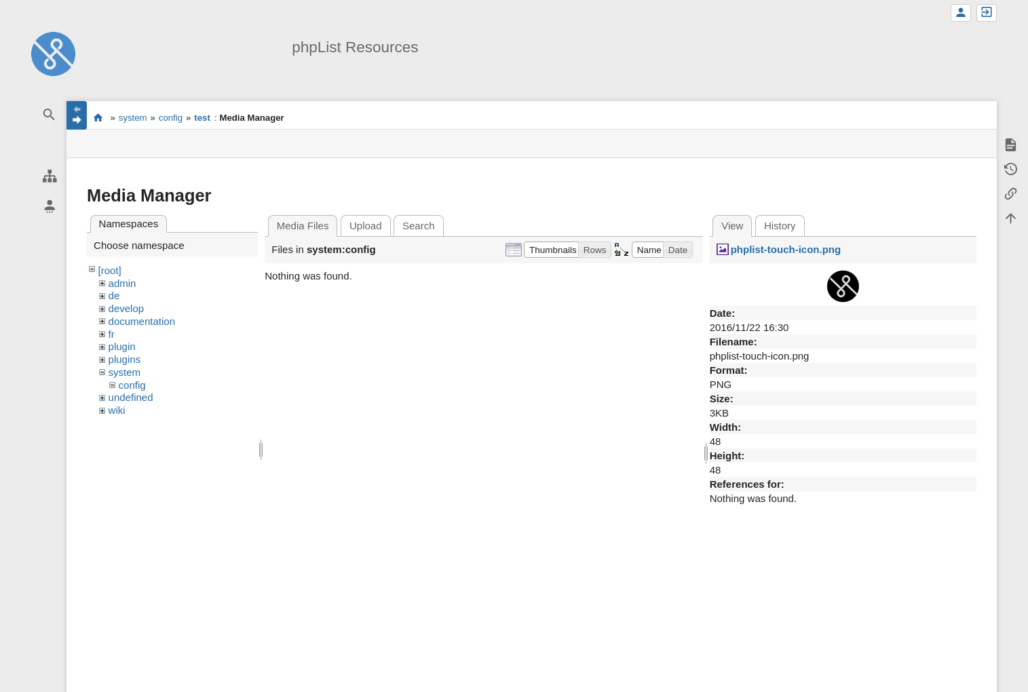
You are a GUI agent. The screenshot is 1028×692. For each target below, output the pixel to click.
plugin (122, 346)
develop (127, 308)
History (780, 225)
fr (112, 334)
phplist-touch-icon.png (786, 249)
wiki (117, 410)
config (171, 118)
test (202, 118)
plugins (125, 359)
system (133, 118)
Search (418, 225)
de (114, 295)
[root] (109, 270)
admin (122, 283)
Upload (365, 225)
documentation (142, 321)
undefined (131, 397)
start (98, 117)
